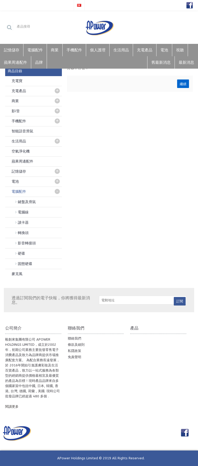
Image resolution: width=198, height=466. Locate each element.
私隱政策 (74, 351)
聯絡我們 (74, 338)
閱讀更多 (12, 406)
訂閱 (179, 301)
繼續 (183, 83)
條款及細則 (76, 345)
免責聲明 (74, 357)
